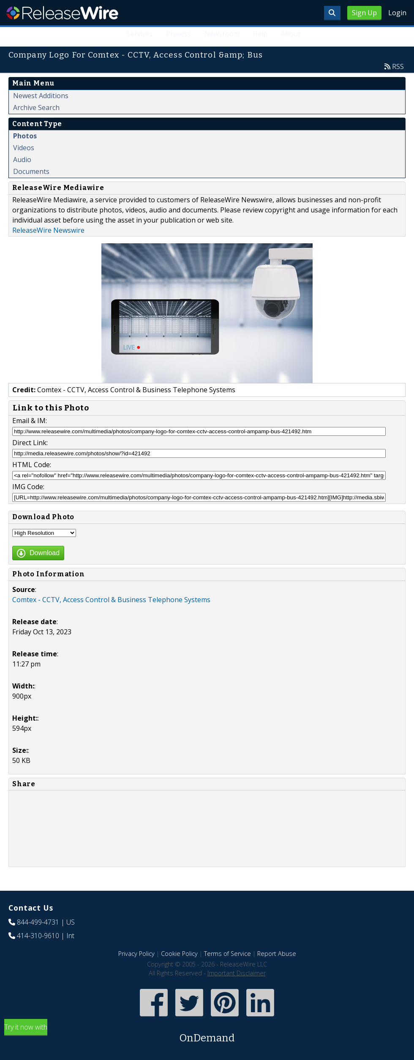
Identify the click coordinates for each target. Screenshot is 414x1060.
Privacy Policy (136, 954)
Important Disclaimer (236, 973)
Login (397, 12)
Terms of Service (227, 954)
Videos (23, 147)
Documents (31, 171)
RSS (398, 66)
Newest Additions (40, 95)
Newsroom (221, 34)
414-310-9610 (38, 935)
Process (178, 34)
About (290, 34)
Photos (25, 135)
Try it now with (207, 1034)
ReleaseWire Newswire (48, 230)
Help (260, 34)
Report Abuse (276, 954)
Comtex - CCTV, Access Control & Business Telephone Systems (111, 599)
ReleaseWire (62, 12)
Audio (22, 159)
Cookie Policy (179, 954)
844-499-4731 (38, 922)
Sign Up (364, 12)
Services (139, 34)
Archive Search (36, 107)
